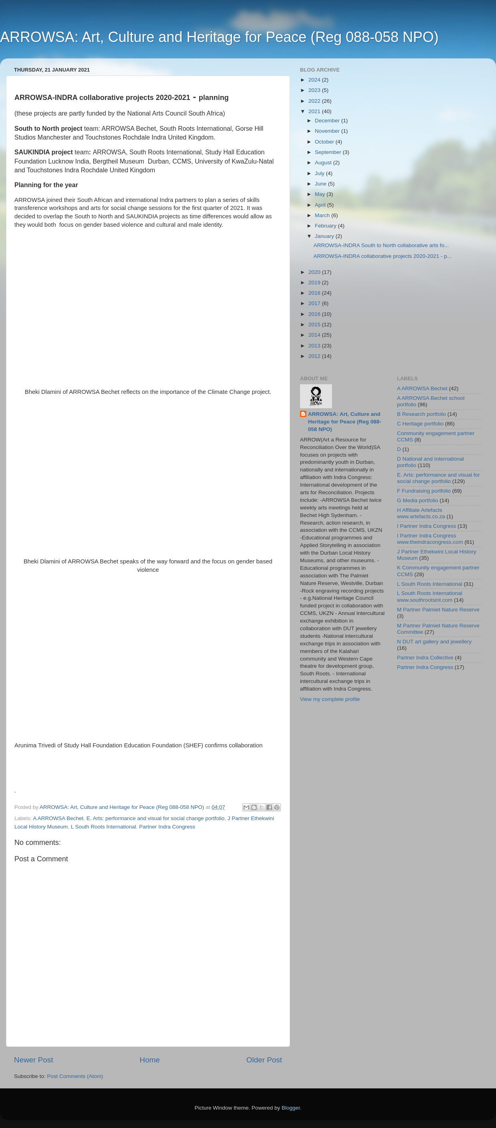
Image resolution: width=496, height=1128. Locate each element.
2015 (315, 324)
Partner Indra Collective (425, 658)
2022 (315, 101)
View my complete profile (330, 699)
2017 (315, 303)
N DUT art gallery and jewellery (434, 642)
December (328, 121)
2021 (315, 111)
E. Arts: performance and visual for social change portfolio (155, 818)
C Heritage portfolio (420, 424)
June (321, 184)
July (320, 173)
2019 (315, 282)
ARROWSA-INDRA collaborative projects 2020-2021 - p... (383, 256)
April (321, 205)
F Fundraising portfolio (424, 491)
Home (150, 1060)
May (320, 194)
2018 (315, 293)
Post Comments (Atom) (75, 1076)
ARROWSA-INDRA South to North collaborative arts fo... (381, 245)
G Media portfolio (417, 500)
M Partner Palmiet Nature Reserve (438, 610)
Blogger (291, 1108)
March (323, 215)
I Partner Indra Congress (426, 526)
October (325, 142)
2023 (315, 90)
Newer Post (33, 1060)
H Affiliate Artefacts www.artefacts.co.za (421, 513)
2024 (315, 80)
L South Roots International (103, 827)
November (328, 131)
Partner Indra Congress (167, 827)
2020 (315, 272)
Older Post (264, 1060)
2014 (315, 335)
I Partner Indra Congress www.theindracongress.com (430, 539)
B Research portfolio (421, 414)
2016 (315, 314)
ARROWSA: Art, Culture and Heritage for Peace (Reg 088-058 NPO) (219, 37)
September (329, 152)
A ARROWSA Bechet (58, 818)
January (325, 236)
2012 (315, 356)
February (326, 226)
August (324, 163)
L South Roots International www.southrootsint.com (429, 596)
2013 (315, 346)
